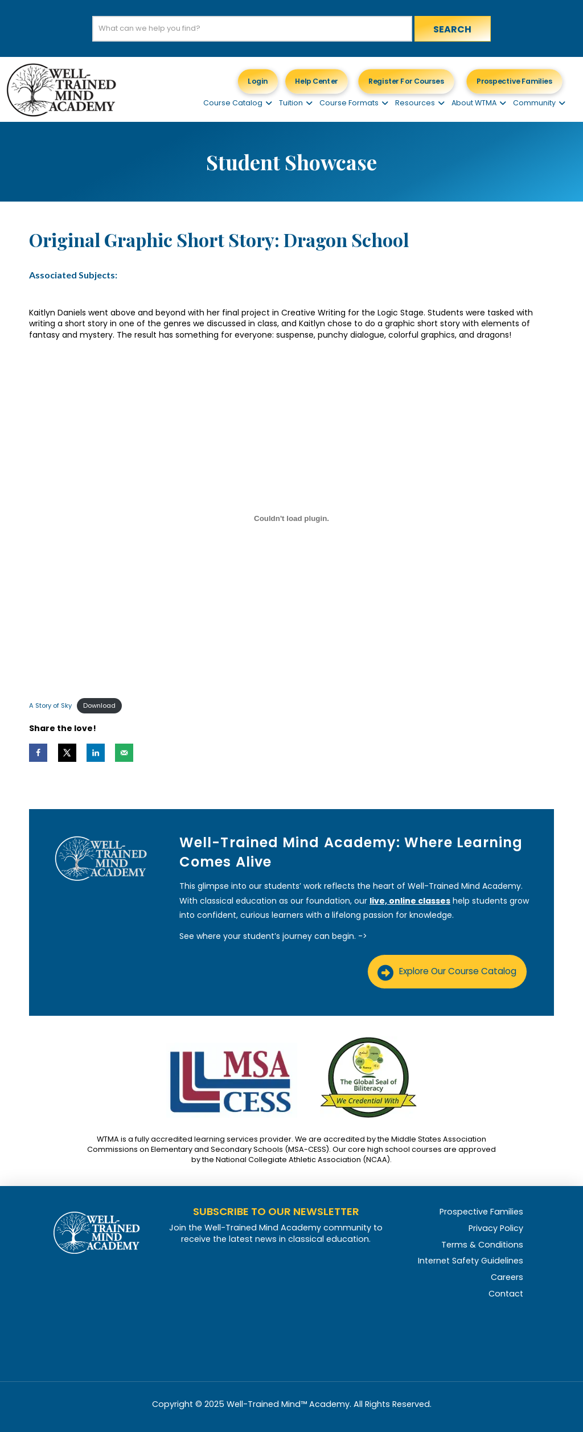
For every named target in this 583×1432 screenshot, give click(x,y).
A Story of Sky (50, 705)
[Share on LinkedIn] (96, 753)
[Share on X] (67, 753)
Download (99, 705)
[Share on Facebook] (38, 753)
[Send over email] (124, 753)
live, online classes (409, 900)
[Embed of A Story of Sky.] (291, 518)
